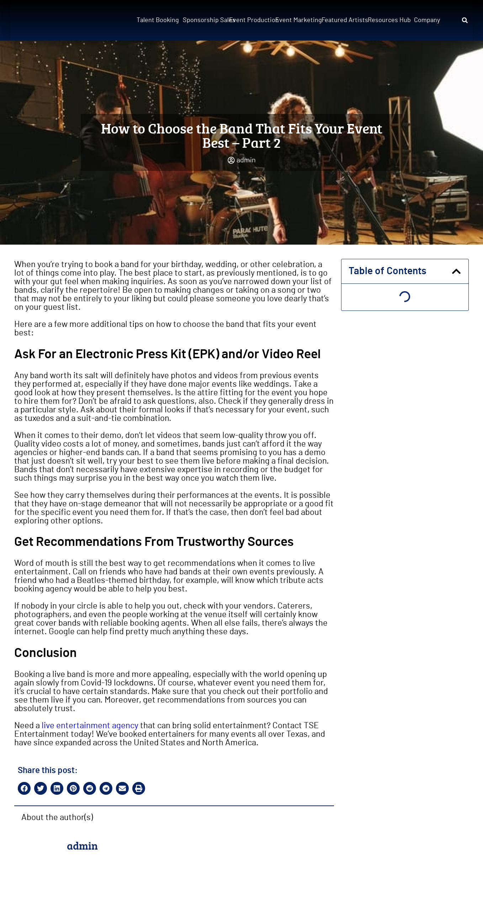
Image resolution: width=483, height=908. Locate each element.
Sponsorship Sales (204, 20)
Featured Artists (342, 20)
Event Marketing (296, 20)
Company (427, 20)
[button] (465, 20)
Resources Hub (389, 20)
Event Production (250, 20)
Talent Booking (158, 20)
